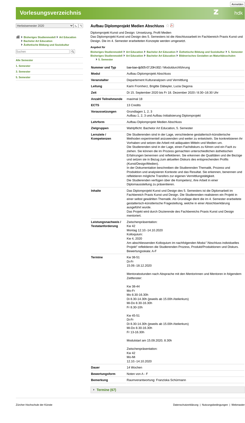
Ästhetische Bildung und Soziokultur (46, 44)
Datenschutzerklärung (185, 404)
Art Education (67, 37)
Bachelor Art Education (38, 41)
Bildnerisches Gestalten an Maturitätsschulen (207, 55)
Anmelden (237, 4)
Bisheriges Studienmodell (40, 37)
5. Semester (23, 77)
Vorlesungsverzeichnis (50, 12)
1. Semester (23, 65)
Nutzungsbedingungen (215, 404)
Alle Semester (24, 60)
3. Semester (23, 71)
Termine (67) (106, 390)
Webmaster (238, 404)
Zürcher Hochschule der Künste (34, 404)
